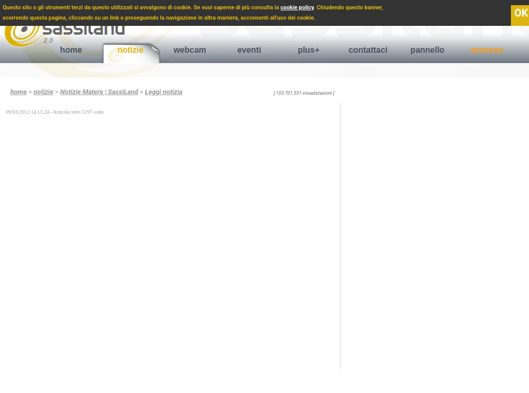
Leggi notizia (164, 92)
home (71, 50)
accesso (487, 50)
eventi (249, 50)
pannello (428, 50)
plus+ (308, 50)
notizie (130, 50)
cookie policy (297, 7)
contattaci (368, 50)
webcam (190, 50)
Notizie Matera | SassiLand (99, 92)
